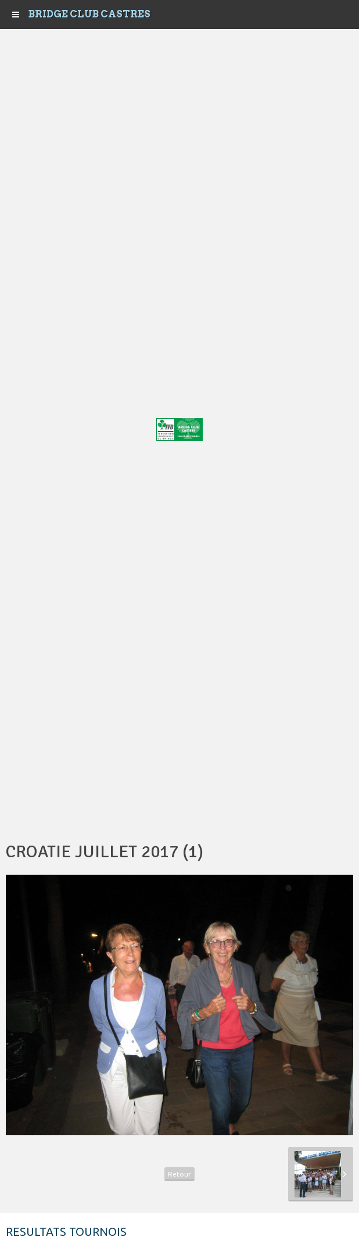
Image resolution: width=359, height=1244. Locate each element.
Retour (179, 1174)
